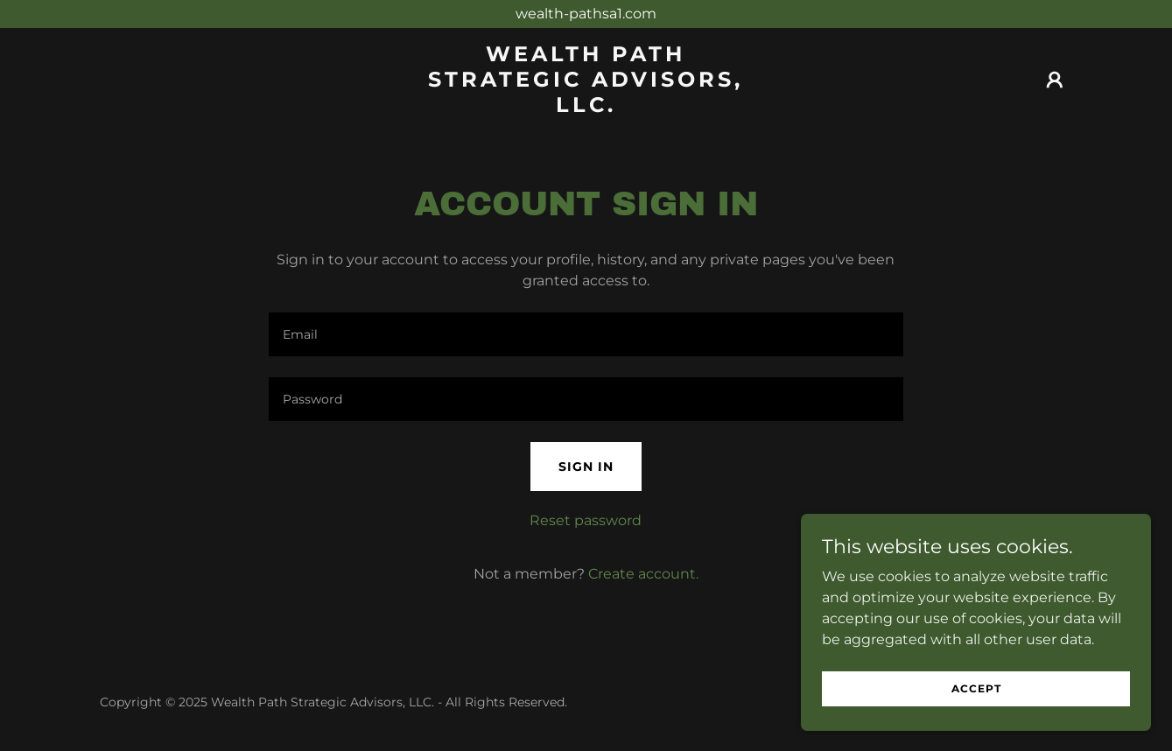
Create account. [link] (643, 573)
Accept (976, 688)
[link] (586, 107)
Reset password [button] (586, 520)
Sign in (586, 466)
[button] (1054, 79)
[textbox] (586, 334)
